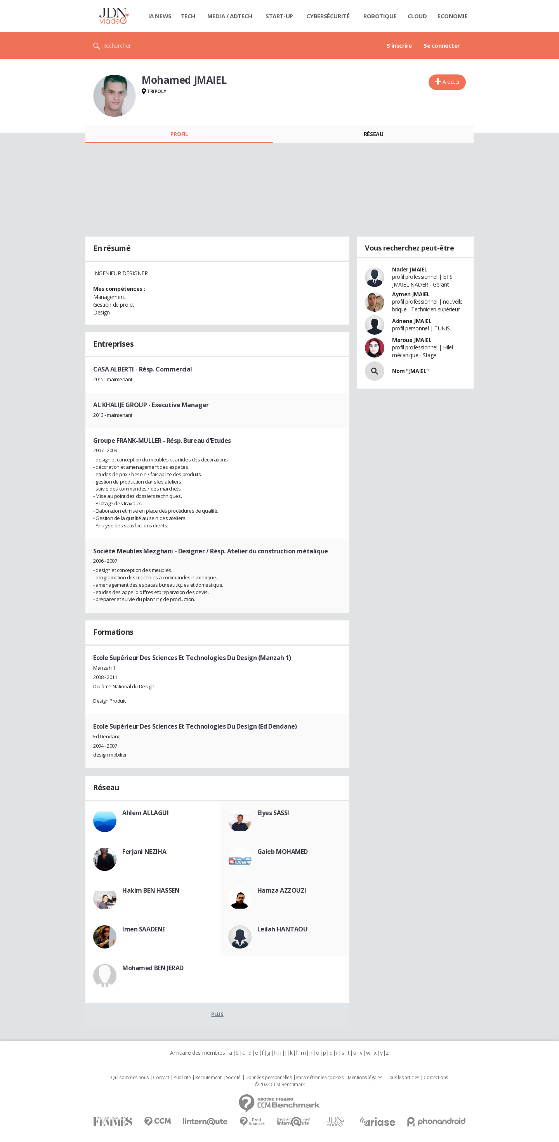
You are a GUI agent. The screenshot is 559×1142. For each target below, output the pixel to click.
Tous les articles (403, 1077)
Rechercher (116, 45)
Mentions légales (365, 1077)
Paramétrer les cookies (320, 1077)
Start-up (279, 16)
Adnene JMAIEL (412, 321)
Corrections (436, 1077)
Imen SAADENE (143, 929)
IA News (160, 16)
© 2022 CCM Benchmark (280, 1084)
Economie (452, 16)
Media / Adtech (229, 16)
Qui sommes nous (130, 1077)
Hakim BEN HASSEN (150, 890)
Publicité (182, 1077)
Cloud (417, 16)
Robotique (379, 16)
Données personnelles (268, 1077)
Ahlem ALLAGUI (145, 813)
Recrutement (208, 1077)
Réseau (373, 134)
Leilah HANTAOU (282, 929)
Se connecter (442, 45)
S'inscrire (399, 45)
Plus (217, 1014)
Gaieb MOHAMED (282, 851)
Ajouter (451, 81)
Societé (233, 1077)
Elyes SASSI (273, 813)
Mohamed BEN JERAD (153, 968)
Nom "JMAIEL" (410, 371)
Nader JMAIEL (409, 269)
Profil (179, 134)
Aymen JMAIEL (411, 294)
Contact (161, 1077)
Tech (188, 16)
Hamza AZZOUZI (282, 890)
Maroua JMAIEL (412, 340)
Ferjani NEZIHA (144, 851)
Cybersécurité (328, 16)
